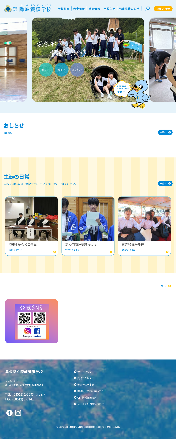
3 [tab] (88, 100)
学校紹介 (64, 8)
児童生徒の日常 (129, 8)
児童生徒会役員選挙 (23, 244)
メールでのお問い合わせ (90, 404)
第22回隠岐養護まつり (80, 244)
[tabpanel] (88, 60)
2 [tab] (85, 100)
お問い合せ (163, 8)
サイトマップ (84, 371)
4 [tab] (91, 100)
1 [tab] (82, 100)
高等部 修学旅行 (133, 244)
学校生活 (110, 8)
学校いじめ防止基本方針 (90, 391)
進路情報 (94, 8)
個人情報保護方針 (87, 397)
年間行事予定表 (85, 384)
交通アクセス (84, 378)
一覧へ (163, 132)
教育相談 (79, 8)
